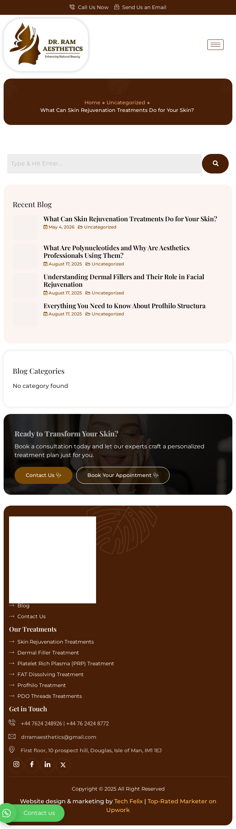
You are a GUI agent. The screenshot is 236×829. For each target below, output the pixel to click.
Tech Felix (128, 801)
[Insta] (16, 765)
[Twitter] (63, 765)
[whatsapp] (32, 813)
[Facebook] (32, 765)
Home (92, 102)
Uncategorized (126, 102)
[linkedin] (47, 765)
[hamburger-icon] (215, 44)
